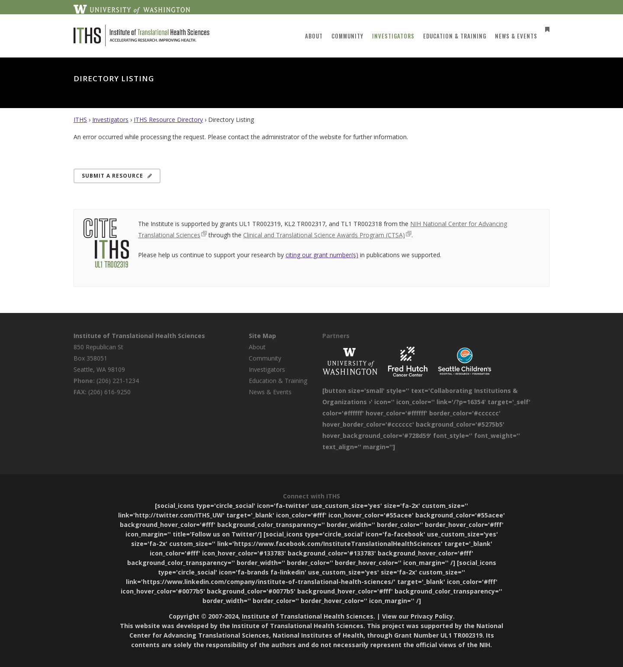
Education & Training (278, 381)
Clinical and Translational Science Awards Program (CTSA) (324, 235)
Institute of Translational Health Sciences (139, 336)
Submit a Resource (117, 175)
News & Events (270, 392)
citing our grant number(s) (322, 255)
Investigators (110, 119)
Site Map (262, 336)
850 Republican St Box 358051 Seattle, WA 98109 (99, 358)
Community (265, 358)
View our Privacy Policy (417, 616)
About (257, 347)
